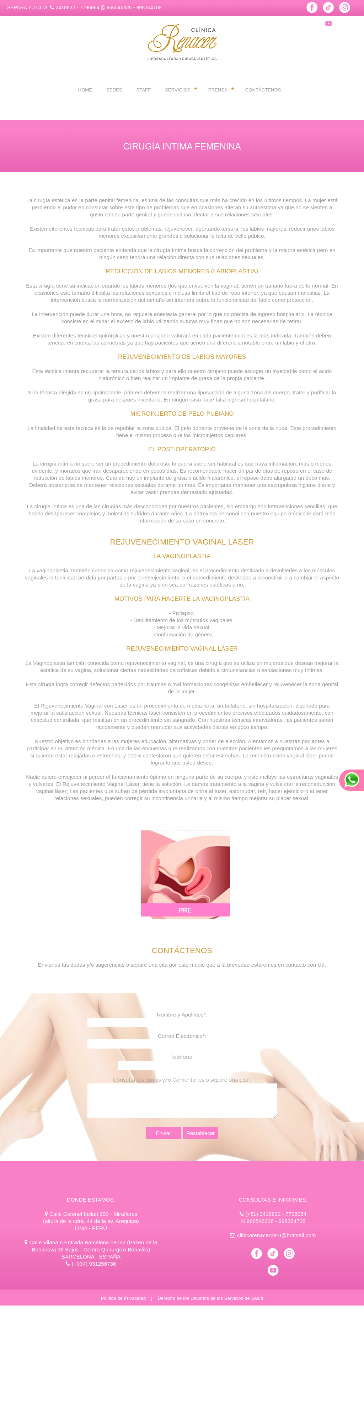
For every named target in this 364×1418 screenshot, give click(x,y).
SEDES (114, 90)
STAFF (143, 90)
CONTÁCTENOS (263, 90)
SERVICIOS (177, 90)
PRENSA (218, 90)
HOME (85, 90)
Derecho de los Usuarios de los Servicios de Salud (210, 1298)
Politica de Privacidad (123, 1298)
